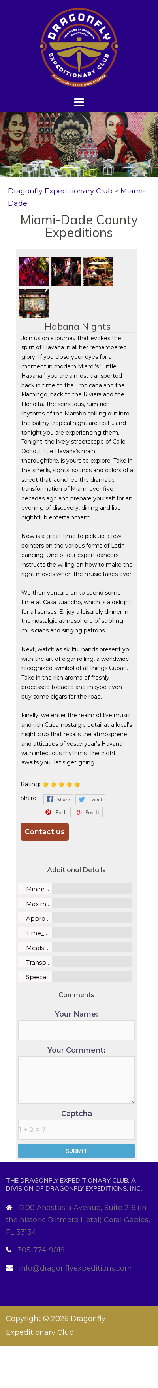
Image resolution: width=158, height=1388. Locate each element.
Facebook (58, 799)
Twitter (90, 799)
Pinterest (56, 812)
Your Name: (76, 1025)
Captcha (76, 1124)
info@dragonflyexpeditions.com (75, 1268)
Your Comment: (76, 1075)
